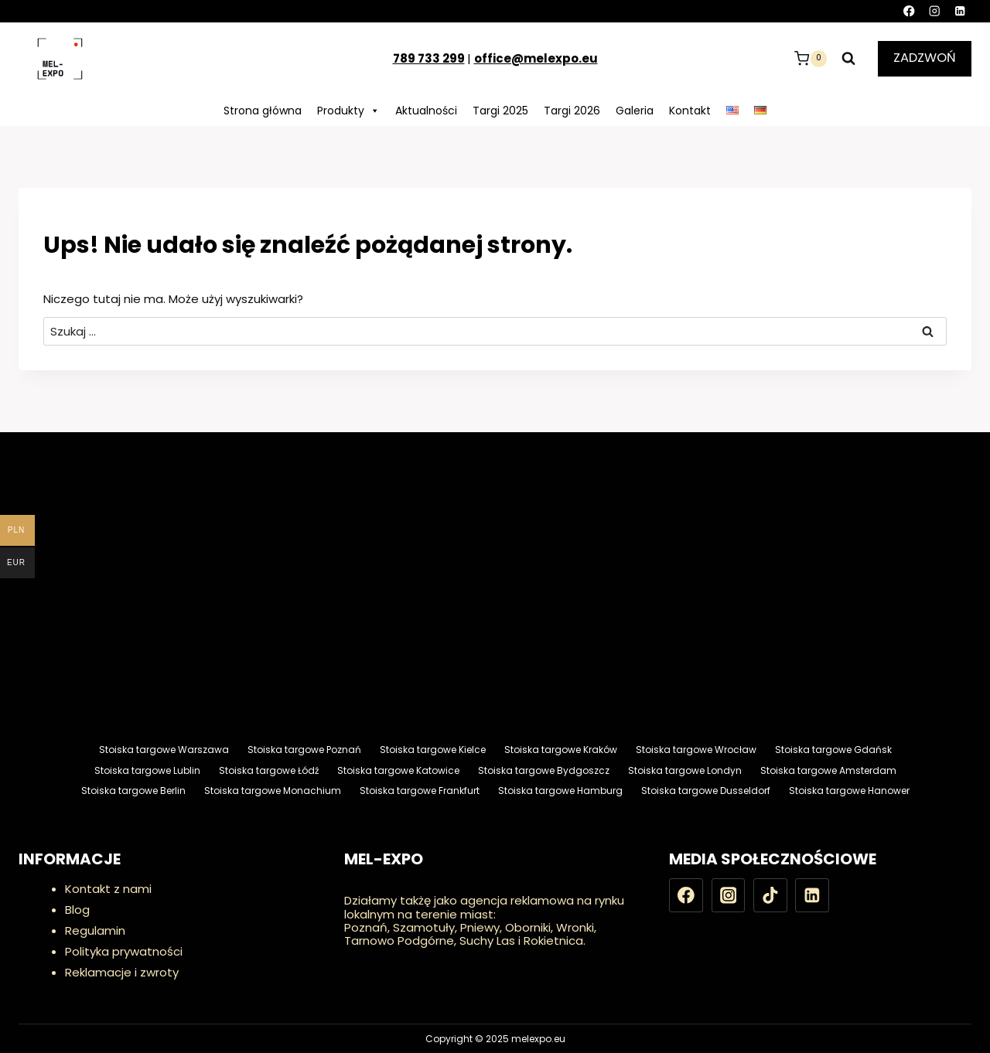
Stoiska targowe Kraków (560, 749)
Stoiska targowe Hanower (849, 790)
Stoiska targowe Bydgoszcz (543, 770)
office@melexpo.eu (536, 58)
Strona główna (263, 110)
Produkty (348, 110)
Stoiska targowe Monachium (272, 790)
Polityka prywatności (124, 951)
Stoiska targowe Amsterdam (828, 770)
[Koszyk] (810, 58)
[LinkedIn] (960, 11)
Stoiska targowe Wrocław (696, 749)
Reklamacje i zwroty (122, 972)
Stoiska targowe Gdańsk (833, 749)
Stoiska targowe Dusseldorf (705, 790)
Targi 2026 (572, 110)
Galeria (635, 110)
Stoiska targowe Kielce (433, 749)
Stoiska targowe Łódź (269, 770)
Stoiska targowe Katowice (398, 770)
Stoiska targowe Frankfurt (420, 790)
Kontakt (690, 110)
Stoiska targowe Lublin (147, 770)
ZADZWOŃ (924, 57)
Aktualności (426, 110)
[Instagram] (934, 11)
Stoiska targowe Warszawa (164, 749)
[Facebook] (909, 11)
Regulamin (95, 930)
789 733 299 (429, 58)
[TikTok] (770, 895)
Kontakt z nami (108, 889)
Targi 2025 (500, 110)
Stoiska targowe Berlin (133, 790)
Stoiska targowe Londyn (685, 770)
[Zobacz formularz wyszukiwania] (848, 59)
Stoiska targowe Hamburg (560, 790)
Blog (77, 909)
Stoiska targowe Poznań (304, 749)
